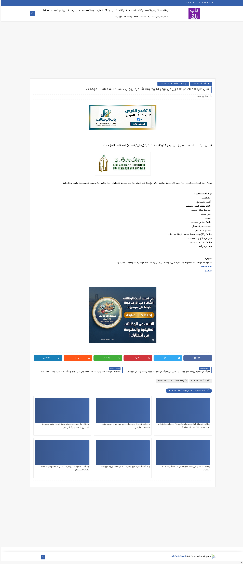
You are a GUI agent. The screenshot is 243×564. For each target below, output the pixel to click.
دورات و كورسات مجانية (53, 10)
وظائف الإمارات (102, 10)
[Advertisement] (121, 51)
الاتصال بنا (188, 3)
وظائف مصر (87, 10)
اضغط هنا (205, 267)
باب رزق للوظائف (177, 557)
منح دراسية (73, 10)
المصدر (207, 271)
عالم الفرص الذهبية (157, 17)
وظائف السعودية (133, 10)
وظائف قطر (117, 10)
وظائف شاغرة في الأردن (155, 10)
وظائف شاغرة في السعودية (172, 84)
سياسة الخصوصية (203, 3)
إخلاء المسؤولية (122, 17)
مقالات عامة (138, 17)
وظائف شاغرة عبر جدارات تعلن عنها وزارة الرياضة (124, 467)
